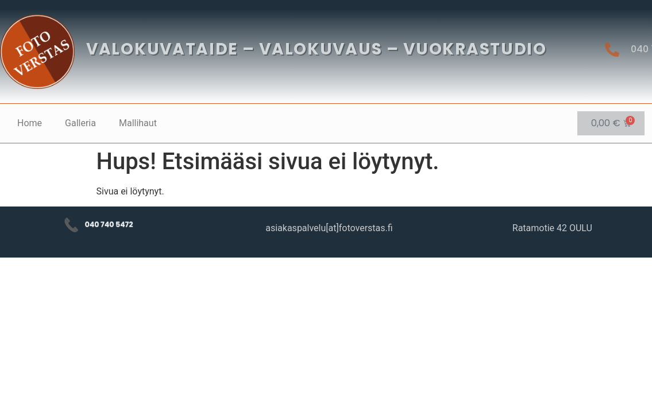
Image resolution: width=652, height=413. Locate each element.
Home (29, 123)
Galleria (80, 123)
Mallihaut (138, 123)
